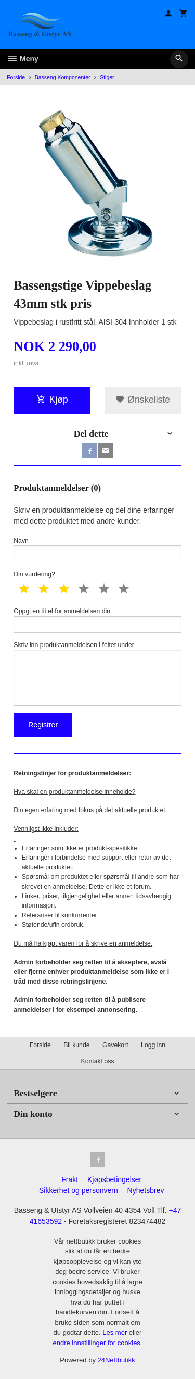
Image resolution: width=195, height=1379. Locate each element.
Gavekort (115, 1045)
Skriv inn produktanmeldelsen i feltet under (97, 673)
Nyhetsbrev (145, 1190)
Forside (16, 77)
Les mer (115, 1332)
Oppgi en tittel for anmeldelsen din (97, 620)
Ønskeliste (142, 399)
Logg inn (153, 1045)
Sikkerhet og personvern (78, 1190)
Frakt (69, 1179)
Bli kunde (76, 1045)
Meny (22, 59)
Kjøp (52, 399)
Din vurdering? (34, 574)
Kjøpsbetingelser (114, 1179)
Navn (97, 550)
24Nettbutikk (116, 1360)
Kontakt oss (97, 1061)
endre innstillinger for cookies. (97, 1343)
